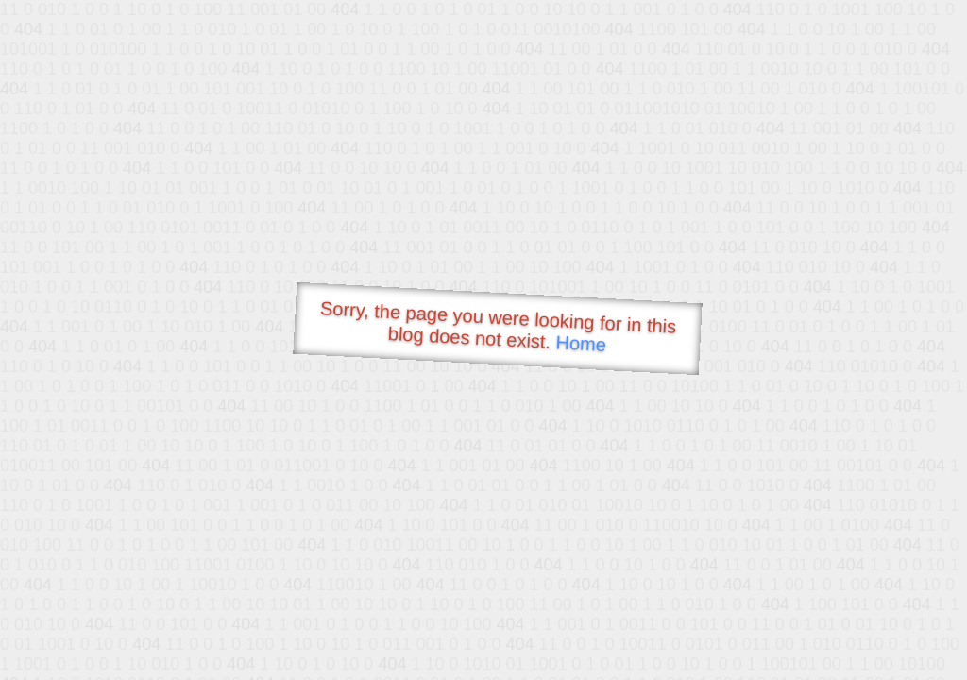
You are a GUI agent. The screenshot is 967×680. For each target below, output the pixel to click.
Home (580, 343)
